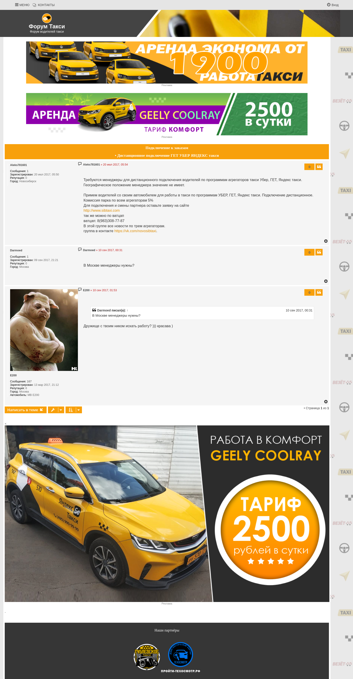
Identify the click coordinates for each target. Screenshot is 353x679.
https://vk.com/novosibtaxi (135, 231)
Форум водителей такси (47, 31)
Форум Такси (47, 26)
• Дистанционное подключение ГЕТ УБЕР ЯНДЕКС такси (167, 155)
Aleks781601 (18, 165)
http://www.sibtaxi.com (102, 210)
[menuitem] (44, 5)
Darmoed (16, 250)
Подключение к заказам (166, 147)
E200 (13, 375)
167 (29, 381)
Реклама (167, 85)
